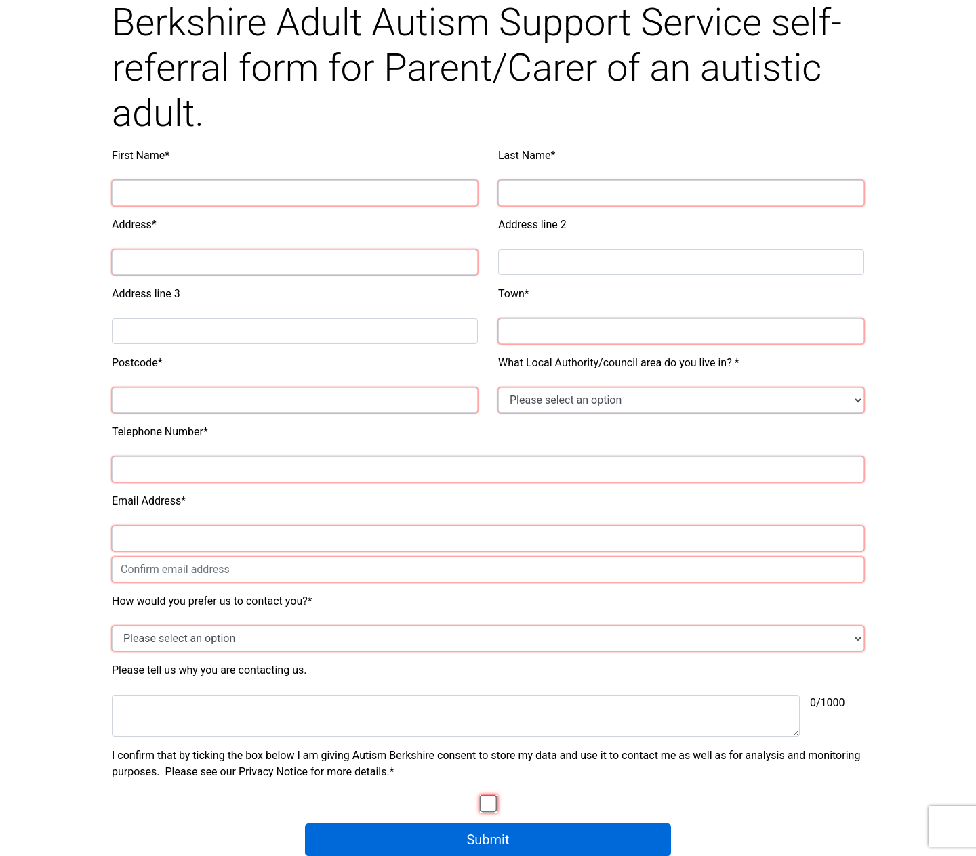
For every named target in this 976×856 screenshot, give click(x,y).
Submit (487, 840)
